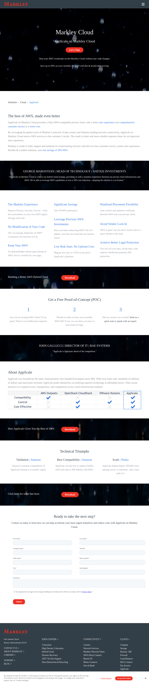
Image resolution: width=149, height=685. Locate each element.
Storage (123, 648)
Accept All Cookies (124, 678)
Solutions (12, 102)
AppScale (124, 669)
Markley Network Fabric (94, 652)
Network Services (91, 648)
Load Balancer (126, 658)
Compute (124, 645)
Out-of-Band (89, 665)
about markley (13, 651)
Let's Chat (74, 50)
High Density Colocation (52, 648)
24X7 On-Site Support (51, 658)
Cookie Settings (106, 678)
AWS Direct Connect (93, 655)
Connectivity (91, 639)
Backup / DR (125, 652)
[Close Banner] (145, 678)
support (8, 660)
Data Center (49, 639)
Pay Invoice (125, 665)
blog (7, 664)
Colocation (46, 645)
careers (9, 655)
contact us (10, 648)
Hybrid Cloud (48, 652)
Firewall (123, 655)
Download (70, 277)
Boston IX (88, 658)
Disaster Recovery (50, 655)
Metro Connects (90, 662)
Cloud (23, 102)
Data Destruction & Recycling (55, 662)
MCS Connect (126, 662)
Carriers (87, 645)
